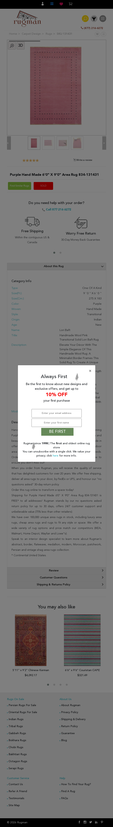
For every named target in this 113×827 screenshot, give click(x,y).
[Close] (57, 371)
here (56, 455)
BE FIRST (57, 432)
